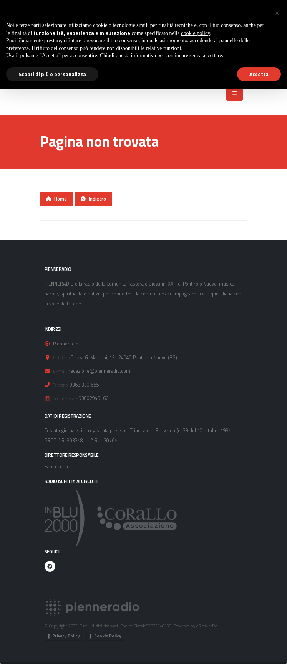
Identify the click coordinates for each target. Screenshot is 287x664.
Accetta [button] (259, 74)
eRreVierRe (206, 625)
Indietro (93, 199)
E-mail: (60, 371)
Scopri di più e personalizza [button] (52, 74)
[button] (277, 12)
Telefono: (60, 385)
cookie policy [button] (195, 33)
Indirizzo (61, 357)
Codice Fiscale (65, 398)
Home (56, 199)
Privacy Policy (66, 636)
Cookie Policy (107, 636)
